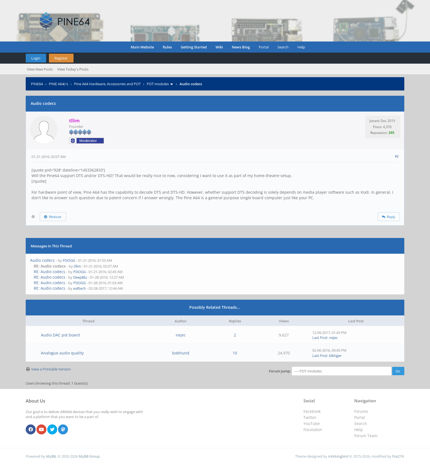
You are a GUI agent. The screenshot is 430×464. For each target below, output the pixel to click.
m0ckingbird (338, 456)
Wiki (219, 47)
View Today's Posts (72, 69)
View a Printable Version (51, 369)
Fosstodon (312, 429)
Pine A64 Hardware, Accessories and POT (107, 83)
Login (35, 58)
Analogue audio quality (62, 353)
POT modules (158, 83)
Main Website (142, 47)
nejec (181, 335)
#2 (396, 156)
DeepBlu (80, 277)
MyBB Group (89, 456)
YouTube (311, 423)
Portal (264, 47)
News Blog (241, 47)
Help (301, 47)
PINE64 (37, 83)
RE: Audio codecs (49, 271)
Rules (167, 47)
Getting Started (194, 47)
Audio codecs (42, 260)
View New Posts (40, 69)
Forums (361, 411)
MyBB (51, 456)
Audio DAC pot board (60, 335)
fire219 (397, 456)
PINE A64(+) (58, 83)
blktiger (335, 355)
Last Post (319, 337)
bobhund (180, 353)
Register (61, 58)
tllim (77, 266)
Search (283, 47)
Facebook (312, 411)
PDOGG (69, 260)
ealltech (79, 288)
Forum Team (365, 435)
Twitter (309, 417)
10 (235, 353)
